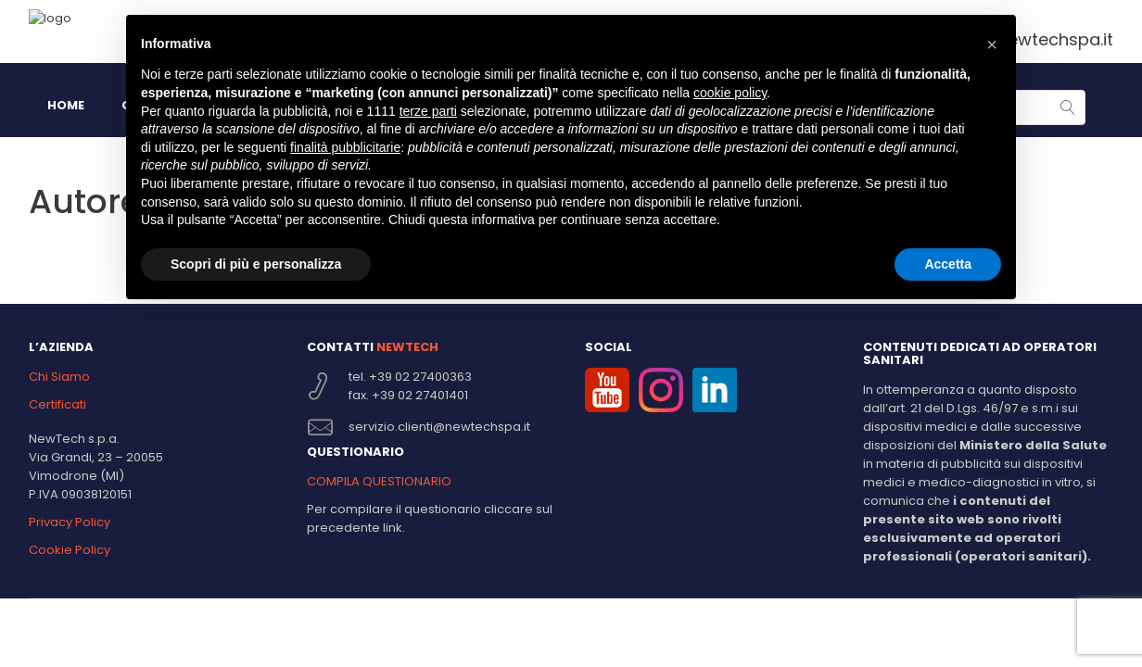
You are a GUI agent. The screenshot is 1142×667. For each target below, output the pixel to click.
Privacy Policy (69, 522)
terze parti (428, 111)
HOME (65, 105)
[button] (992, 44)
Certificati (57, 404)
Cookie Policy (69, 550)
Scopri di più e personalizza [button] (256, 264)
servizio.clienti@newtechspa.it (439, 426)
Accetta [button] (947, 264)
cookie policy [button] (730, 92)
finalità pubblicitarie (345, 147)
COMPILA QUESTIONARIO (379, 481)
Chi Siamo (59, 376)
